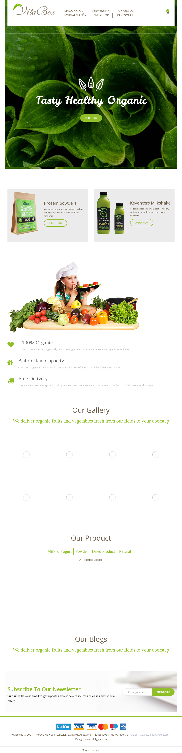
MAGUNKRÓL (73, 11)
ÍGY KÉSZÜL (125, 11)
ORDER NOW (55, 223)
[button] (167, 13)
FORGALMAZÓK (75, 15)
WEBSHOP (101, 15)
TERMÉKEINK (100, 11)
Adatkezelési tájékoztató (154, 734)
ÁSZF (134, 734)
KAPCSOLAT (125, 15)
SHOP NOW (91, 118)
